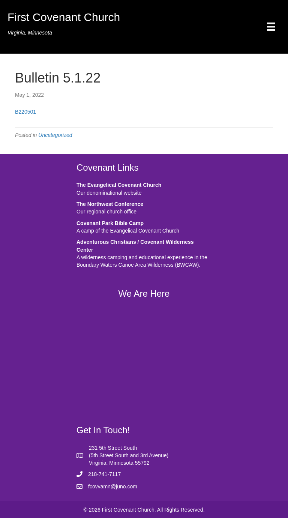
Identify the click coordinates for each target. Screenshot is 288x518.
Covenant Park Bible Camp (110, 223)
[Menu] (271, 26)
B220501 (25, 112)
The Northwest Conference (109, 204)
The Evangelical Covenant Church (118, 185)
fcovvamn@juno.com (112, 486)
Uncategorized (55, 135)
